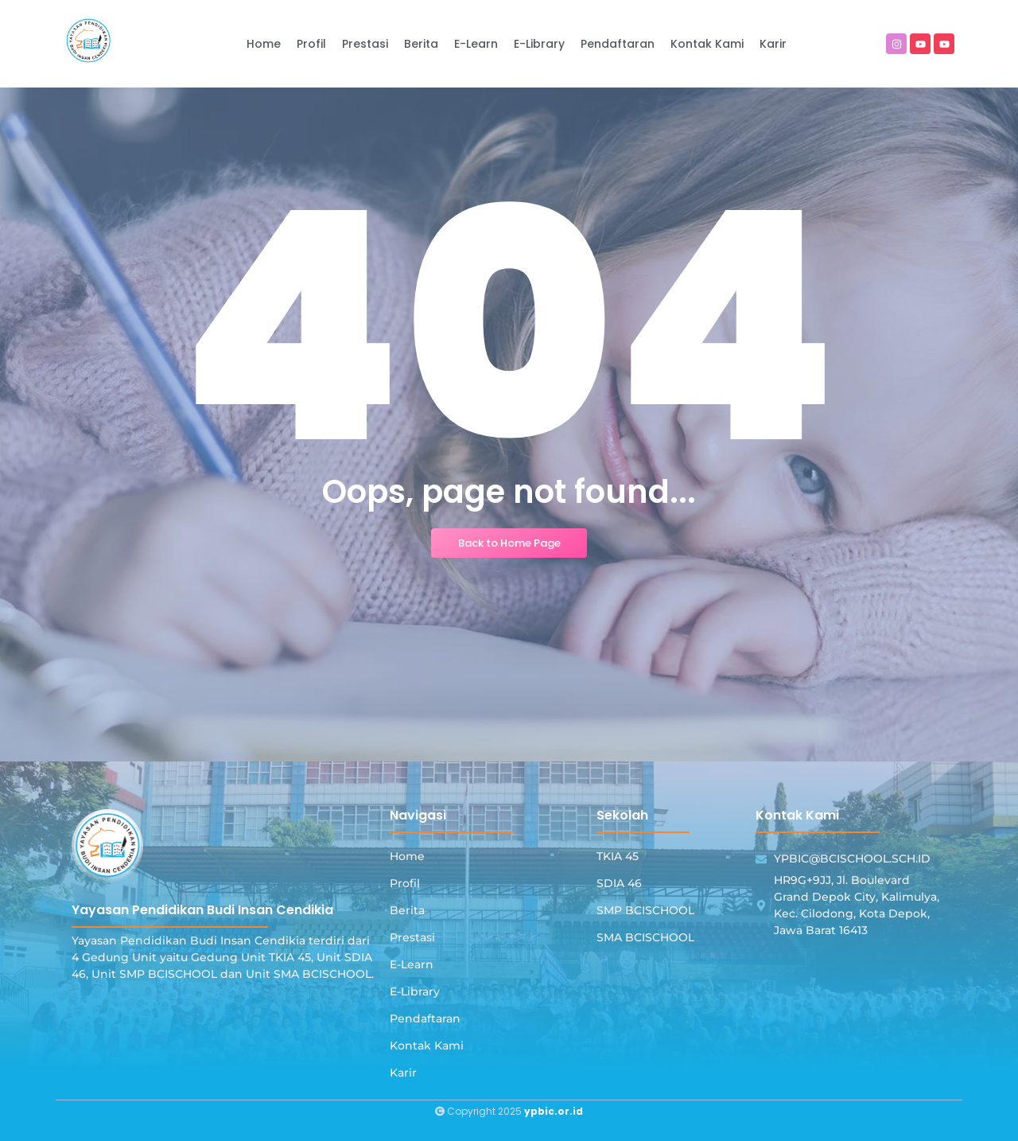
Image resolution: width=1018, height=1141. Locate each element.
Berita (407, 910)
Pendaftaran (425, 1018)
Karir (403, 1072)
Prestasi (412, 937)
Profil (405, 883)
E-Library (415, 991)
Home (407, 856)
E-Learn (411, 964)
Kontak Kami (427, 1045)
